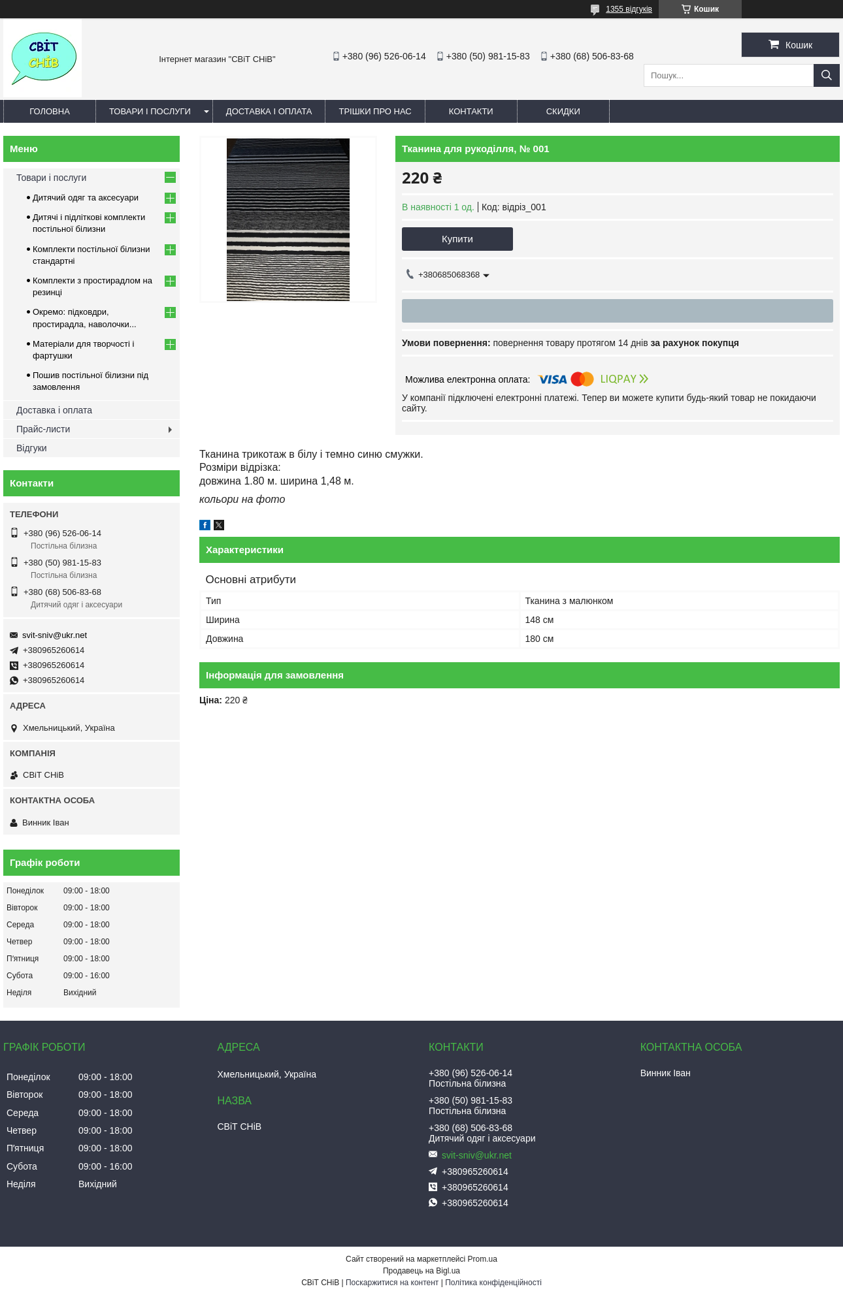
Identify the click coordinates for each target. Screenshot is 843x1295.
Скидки (563, 111)
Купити (457, 238)
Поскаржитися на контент (392, 1282)
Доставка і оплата (269, 111)
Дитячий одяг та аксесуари (86, 197)
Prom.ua (482, 1259)
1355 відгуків (629, 9)
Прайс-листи (43, 429)
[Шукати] (827, 75)
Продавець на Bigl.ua (421, 1270)
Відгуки (31, 448)
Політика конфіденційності (493, 1282)
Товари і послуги (150, 111)
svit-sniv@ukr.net (54, 635)
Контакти (471, 111)
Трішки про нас (375, 111)
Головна (49, 111)
